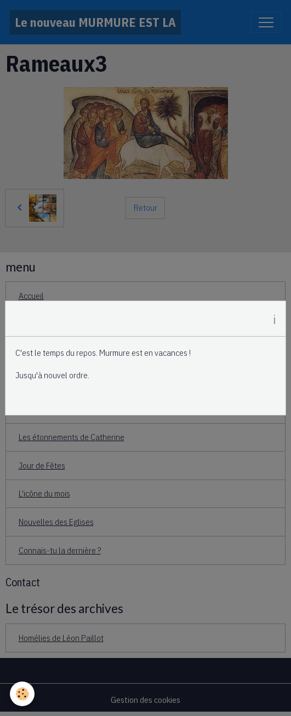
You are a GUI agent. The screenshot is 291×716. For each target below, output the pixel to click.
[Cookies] (22, 694)
